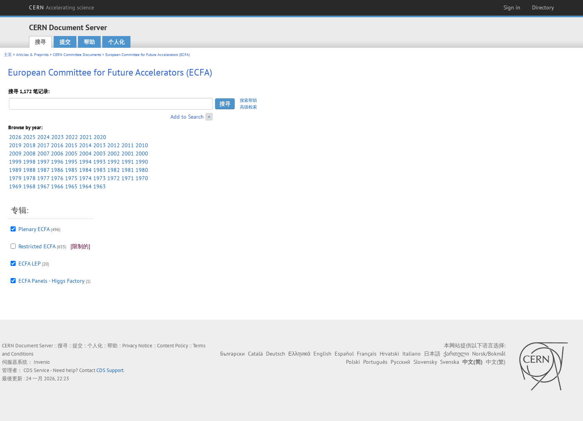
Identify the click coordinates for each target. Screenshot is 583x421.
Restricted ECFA (36, 246)
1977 (43, 178)
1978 (29, 178)
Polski (353, 361)
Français (367, 353)
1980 (142, 169)
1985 (71, 169)
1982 (113, 169)
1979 (15, 178)
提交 (65, 41)
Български (232, 353)
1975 (71, 178)
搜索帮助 (248, 100)
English (322, 353)
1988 (29, 169)
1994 (85, 161)
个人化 (116, 41)
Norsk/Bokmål (488, 353)
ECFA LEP (29, 263)
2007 (43, 153)
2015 (71, 145)
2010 (142, 145)
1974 (85, 178)
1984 (85, 169)
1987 (43, 169)
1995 (71, 161)
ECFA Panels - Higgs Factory (51, 280)
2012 (113, 145)
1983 (99, 169)
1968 (29, 186)
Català (255, 353)
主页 (8, 54)
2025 (29, 137)
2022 (71, 137)
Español (344, 353)
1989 (15, 169)
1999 (15, 161)
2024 (43, 137)
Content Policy (172, 345)
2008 (29, 153)
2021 (86, 137)
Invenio (42, 362)
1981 (127, 169)
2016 (57, 145)
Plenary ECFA (33, 229)
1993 (99, 161)
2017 (43, 145)
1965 (71, 186)
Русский (400, 361)
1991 (127, 161)
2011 (127, 145)
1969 (15, 186)
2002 (113, 153)
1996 (57, 161)
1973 (99, 178)
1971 (127, 178)
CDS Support (109, 370)
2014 (85, 145)
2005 (71, 153)
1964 (85, 186)
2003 (99, 153)
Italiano (411, 353)
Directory (543, 7)
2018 (29, 145)
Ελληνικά (299, 353)
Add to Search (187, 116)
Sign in (511, 7)
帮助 (89, 41)
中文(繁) (495, 361)
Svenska (449, 361)
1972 (113, 178)
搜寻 (40, 41)
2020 (100, 137)
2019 (15, 145)
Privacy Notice (137, 345)
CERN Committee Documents (77, 54)
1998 (29, 161)
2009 (15, 153)
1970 (142, 178)
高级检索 (248, 107)
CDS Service (36, 370)
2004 (85, 153)
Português (375, 361)
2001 (127, 153)
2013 (99, 145)
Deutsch (275, 353)
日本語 (432, 353)
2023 (57, 137)
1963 (99, 186)
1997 (43, 161)
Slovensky (425, 361)
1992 (113, 161)
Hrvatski (389, 353)
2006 (57, 153)
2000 (142, 153)
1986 (57, 169)
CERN (61, 7)
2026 (15, 137)
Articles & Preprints (32, 54)
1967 (43, 186)
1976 (57, 178)
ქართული (456, 353)
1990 (142, 161)
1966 (57, 186)
